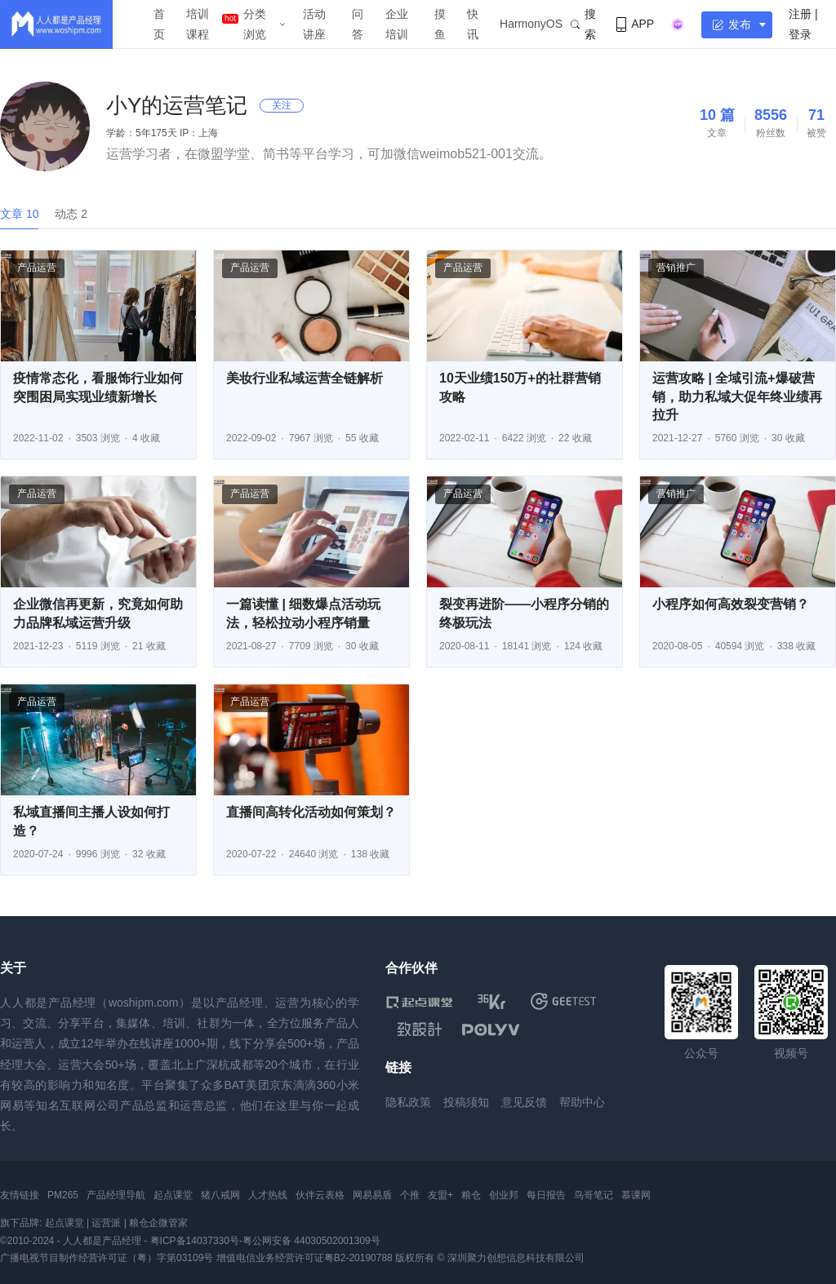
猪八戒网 (220, 1195)
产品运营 (36, 267)
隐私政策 (408, 1102)
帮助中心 (582, 1102)
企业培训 (396, 24)
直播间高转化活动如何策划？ (311, 812)
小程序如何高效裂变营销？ (730, 604)
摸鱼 (440, 24)
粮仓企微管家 (158, 1223)
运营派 (106, 1223)
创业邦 (503, 1195)
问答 (357, 24)
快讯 (472, 24)
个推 (410, 1195)
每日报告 (546, 1195)
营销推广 (676, 267)
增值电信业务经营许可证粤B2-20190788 (304, 1258)
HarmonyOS (531, 23)
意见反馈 (524, 1102)
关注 (281, 105)
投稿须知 (466, 1102)
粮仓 (471, 1195)
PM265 (62, 1195)
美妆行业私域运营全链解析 (304, 378)
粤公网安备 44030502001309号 (311, 1240)
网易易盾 (372, 1195)
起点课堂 (173, 1195)
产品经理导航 (116, 1195)
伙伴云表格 (320, 1195)
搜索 (583, 24)
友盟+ (440, 1195)
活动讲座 (314, 24)
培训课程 (197, 24)
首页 (159, 24)
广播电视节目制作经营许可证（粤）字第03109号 (106, 1258)
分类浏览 (254, 24)
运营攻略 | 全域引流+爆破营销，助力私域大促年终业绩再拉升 (737, 396)
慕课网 (636, 1195)
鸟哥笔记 (593, 1195)
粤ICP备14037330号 (194, 1240)
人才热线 (267, 1195)
